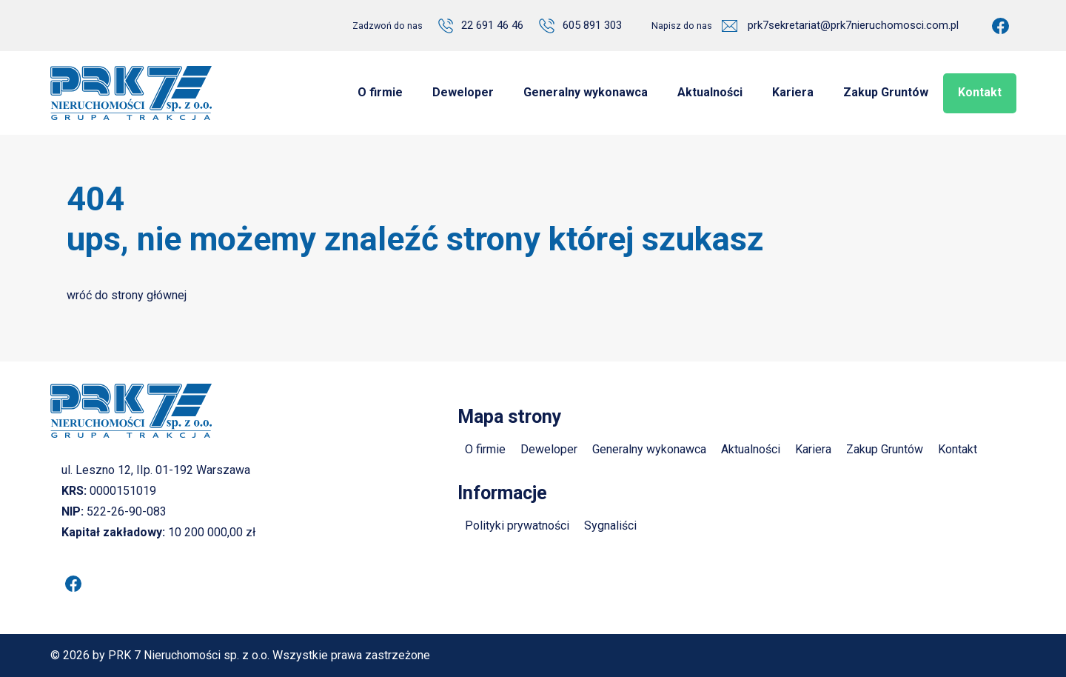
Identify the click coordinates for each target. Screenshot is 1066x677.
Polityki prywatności (517, 525)
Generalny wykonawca (649, 449)
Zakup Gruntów (884, 449)
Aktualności (750, 449)
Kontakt (957, 449)
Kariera (813, 449)
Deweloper (548, 449)
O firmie (485, 449)
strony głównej (149, 295)
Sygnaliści (610, 525)
